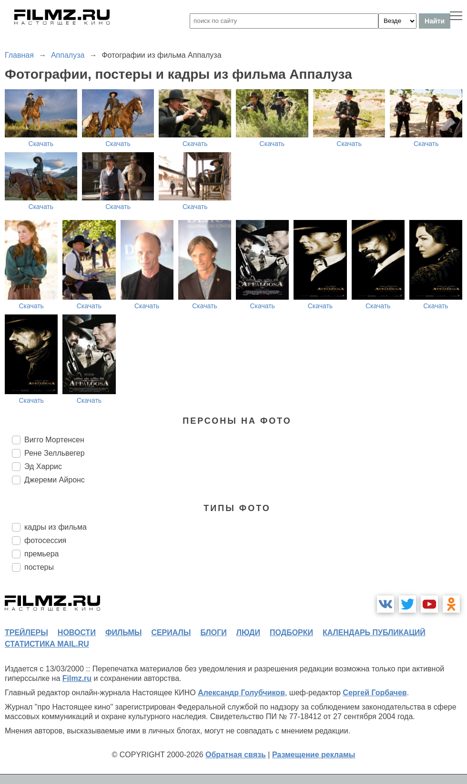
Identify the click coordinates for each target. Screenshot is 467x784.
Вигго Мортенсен (54, 440)
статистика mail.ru (47, 644)
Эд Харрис (43, 466)
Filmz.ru (76, 678)
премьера (41, 554)
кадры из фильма (55, 527)
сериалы (171, 632)
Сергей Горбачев (374, 693)
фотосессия (45, 540)
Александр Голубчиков (241, 693)
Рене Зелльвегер (54, 453)
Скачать (41, 143)
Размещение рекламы (313, 755)
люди (248, 632)
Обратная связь (235, 755)
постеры (39, 567)
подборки (291, 632)
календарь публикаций (374, 632)
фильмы (123, 632)
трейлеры (26, 632)
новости (77, 632)
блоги (213, 632)
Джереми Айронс (54, 480)
